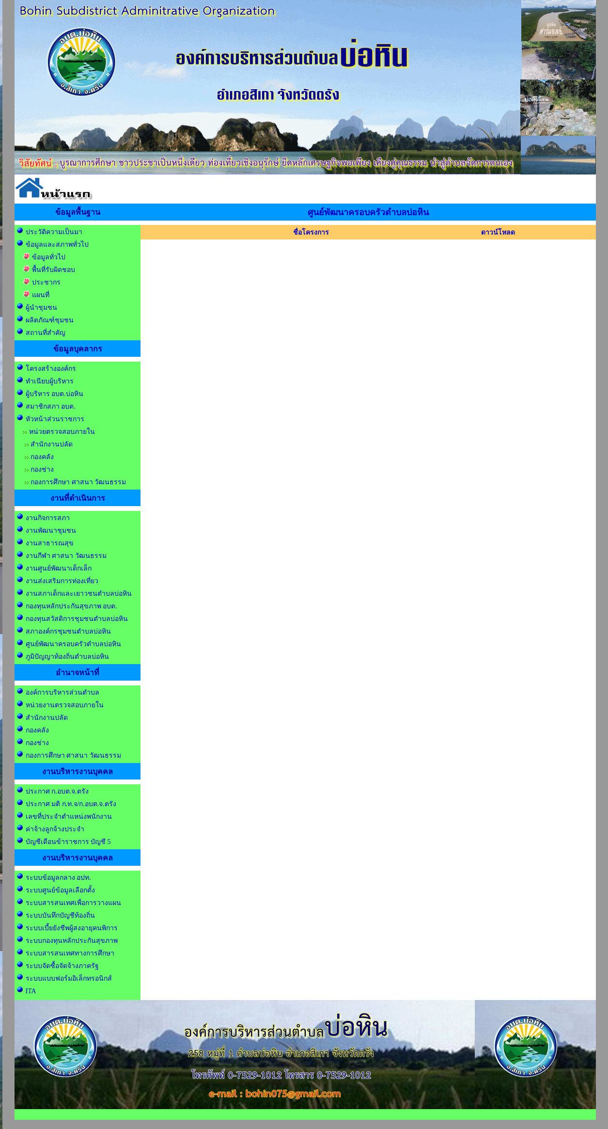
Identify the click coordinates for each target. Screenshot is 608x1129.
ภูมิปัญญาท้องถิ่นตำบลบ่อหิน (67, 656)
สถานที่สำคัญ (45, 332)
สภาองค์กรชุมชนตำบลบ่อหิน (68, 631)
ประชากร (46, 282)
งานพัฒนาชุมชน (51, 530)
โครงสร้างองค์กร (51, 368)
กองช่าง (42, 469)
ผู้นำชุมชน (41, 307)
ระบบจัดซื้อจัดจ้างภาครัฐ (62, 966)
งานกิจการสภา (48, 518)
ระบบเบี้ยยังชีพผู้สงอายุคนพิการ (72, 928)
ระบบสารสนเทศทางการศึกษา (70, 953)
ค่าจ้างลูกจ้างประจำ (54, 829)
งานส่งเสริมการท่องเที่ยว (62, 581)
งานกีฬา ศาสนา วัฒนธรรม (66, 555)
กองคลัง (42, 457)
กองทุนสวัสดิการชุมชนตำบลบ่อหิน (77, 618)
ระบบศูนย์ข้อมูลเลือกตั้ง (61, 890)
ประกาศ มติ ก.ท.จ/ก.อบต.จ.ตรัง (70, 804)
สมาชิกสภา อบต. (51, 406)
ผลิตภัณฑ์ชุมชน (50, 320)
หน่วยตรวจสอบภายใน (62, 431)
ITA (31, 991)
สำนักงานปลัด (52, 444)
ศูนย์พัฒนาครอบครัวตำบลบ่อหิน (73, 644)
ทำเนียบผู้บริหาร (50, 381)
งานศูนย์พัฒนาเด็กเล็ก (59, 568)
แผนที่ (40, 295)
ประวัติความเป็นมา (54, 232)
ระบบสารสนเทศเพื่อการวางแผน (73, 902)
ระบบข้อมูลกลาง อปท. (58, 877)
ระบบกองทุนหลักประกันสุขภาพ (72, 940)
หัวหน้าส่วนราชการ (55, 419)
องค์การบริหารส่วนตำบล (62, 692)
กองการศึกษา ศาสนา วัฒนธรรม (78, 482)
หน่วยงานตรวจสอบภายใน (65, 705)
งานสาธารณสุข (50, 543)
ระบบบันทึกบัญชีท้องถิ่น (60, 915)
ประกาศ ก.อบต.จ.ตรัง (57, 791)
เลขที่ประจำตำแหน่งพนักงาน (69, 816)
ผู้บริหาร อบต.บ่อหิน (54, 394)
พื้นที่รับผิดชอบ (53, 269)
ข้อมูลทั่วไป (48, 257)
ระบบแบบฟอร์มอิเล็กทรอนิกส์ (69, 978)
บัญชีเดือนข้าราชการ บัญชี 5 (68, 841)
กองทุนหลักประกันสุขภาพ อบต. (71, 606)
